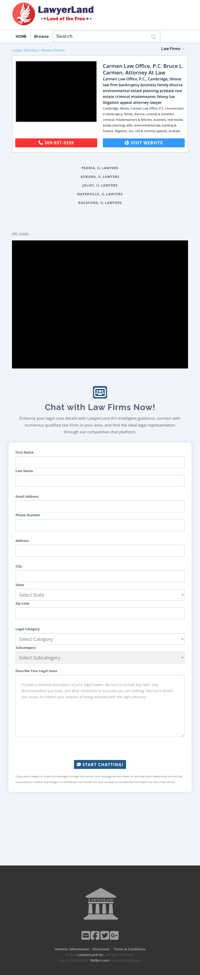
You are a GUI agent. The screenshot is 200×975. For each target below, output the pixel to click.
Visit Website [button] (144, 142)
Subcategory (25, 647)
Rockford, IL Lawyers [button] (100, 202)
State (19, 585)
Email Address (26, 496)
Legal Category (27, 629)
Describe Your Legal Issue (36, 671)
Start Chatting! (100, 764)
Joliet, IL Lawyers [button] (100, 185)
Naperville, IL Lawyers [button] (100, 194)
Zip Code (22, 603)
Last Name (24, 471)
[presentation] (100, 748)
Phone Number (27, 515)
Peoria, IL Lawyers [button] (100, 168)
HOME (21, 36)
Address (22, 540)
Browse (41, 36)
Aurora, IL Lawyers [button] (100, 176)
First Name (24, 452)
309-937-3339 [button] (56, 142)
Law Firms (172, 49)
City (18, 566)
